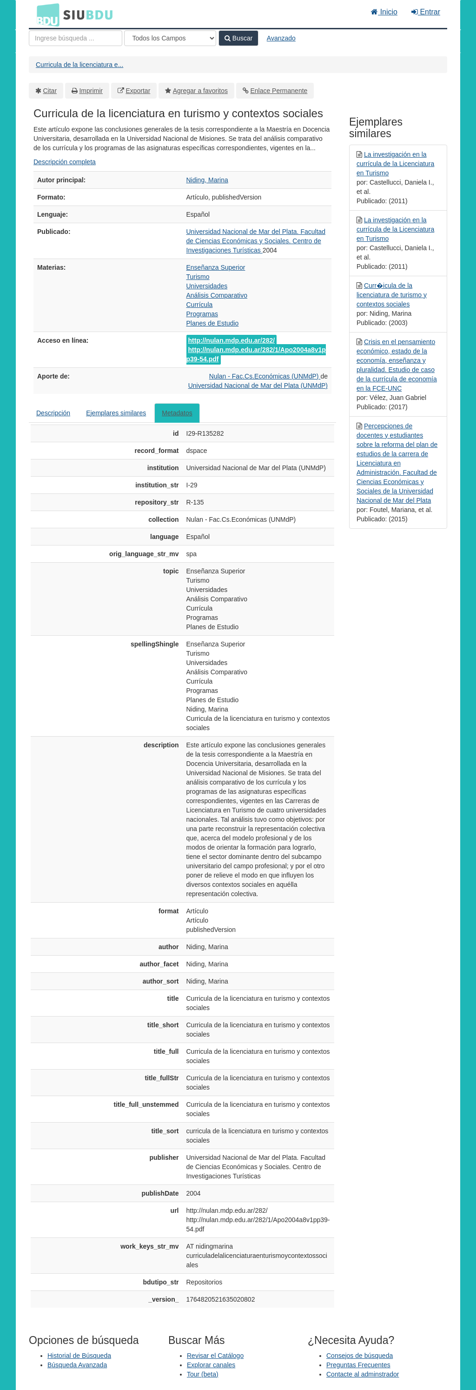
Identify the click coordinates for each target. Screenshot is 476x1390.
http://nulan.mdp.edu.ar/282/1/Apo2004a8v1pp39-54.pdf (256, 354)
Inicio (384, 12)
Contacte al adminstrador (362, 1374)
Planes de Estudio (212, 323)
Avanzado (281, 38)
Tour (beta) (202, 1374)
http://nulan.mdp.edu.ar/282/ (231, 340)
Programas (202, 314)
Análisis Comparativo (217, 295)
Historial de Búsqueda (79, 1355)
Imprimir (91, 90)
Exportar (138, 90)
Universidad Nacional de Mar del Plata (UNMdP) (258, 385)
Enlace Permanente (278, 90)
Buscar (238, 38)
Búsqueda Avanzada (77, 1365)
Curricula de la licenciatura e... (79, 64)
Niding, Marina (207, 180)
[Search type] (170, 38)
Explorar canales (211, 1365)
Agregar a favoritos (200, 90)
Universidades (207, 286)
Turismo (198, 276)
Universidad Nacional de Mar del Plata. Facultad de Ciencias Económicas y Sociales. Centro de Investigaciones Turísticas (256, 241)
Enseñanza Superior (215, 267)
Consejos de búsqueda (359, 1355)
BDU (45, 14)
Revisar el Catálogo (215, 1355)
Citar (50, 90)
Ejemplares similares (116, 413)
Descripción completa (64, 162)
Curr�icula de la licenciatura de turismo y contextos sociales (392, 295)
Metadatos (177, 413)
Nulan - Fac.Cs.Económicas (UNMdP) (265, 376)
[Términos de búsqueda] (75, 38)
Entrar (425, 12)
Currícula (199, 304)
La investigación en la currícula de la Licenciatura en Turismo (395, 164)
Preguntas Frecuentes (358, 1365)
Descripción (53, 413)
